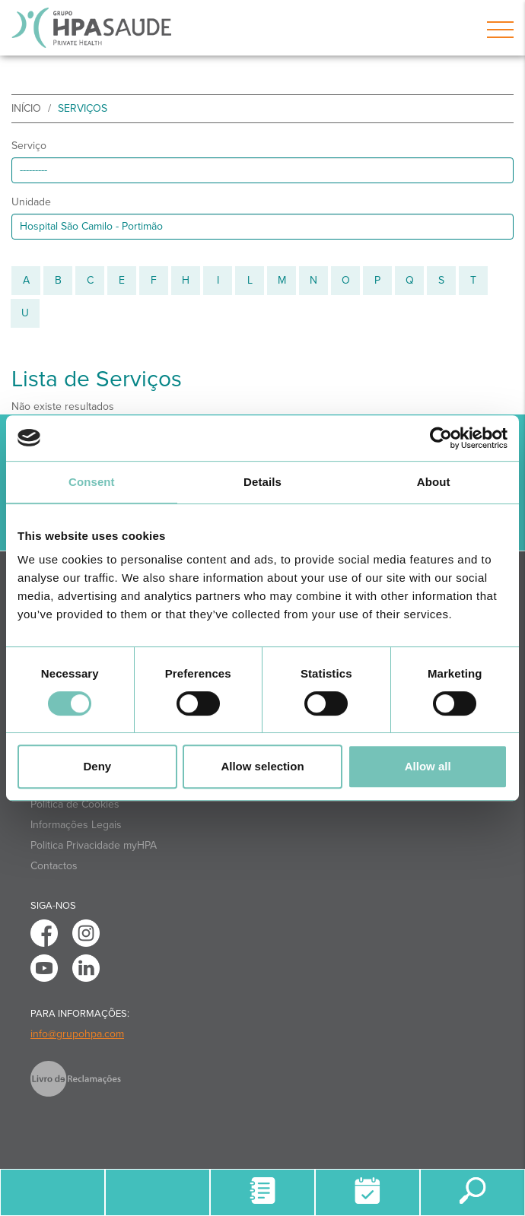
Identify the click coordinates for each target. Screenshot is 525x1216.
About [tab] (433, 481)
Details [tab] (262, 481)
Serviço (28, 145)
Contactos (54, 865)
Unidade (31, 201)
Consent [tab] (91, 481)
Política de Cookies (74, 804)
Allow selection (262, 766)
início (26, 108)
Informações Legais (76, 824)
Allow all (428, 766)
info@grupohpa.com (77, 1033)
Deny (97, 766)
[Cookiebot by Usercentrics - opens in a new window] (441, 438)
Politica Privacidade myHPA (93, 845)
